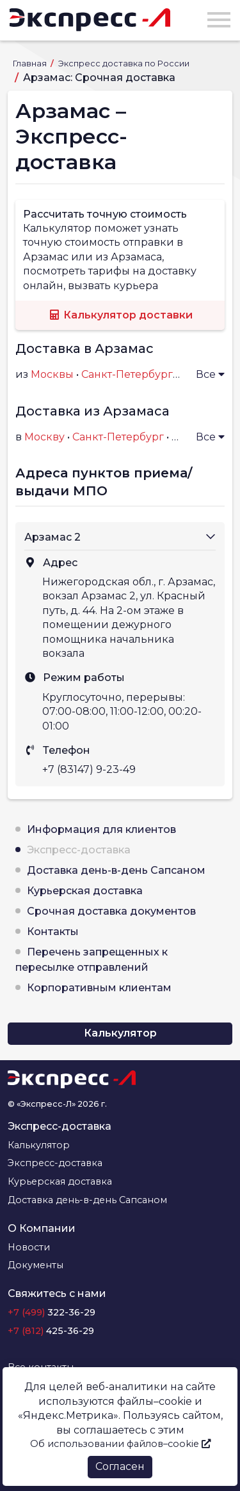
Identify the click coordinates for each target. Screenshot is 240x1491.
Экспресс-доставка (79, 850)
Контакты (53, 931)
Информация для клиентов (101, 829)
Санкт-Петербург (118, 437)
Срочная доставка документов (111, 911)
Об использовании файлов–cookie (120, 1444)
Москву (44, 437)
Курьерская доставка (85, 891)
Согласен (120, 1466)
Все (210, 374)
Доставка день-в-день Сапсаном (116, 870)
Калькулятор (120, 1033)
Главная (31, 63)
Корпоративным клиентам (99, 988)
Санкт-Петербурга (130, 374)
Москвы (52, 374)
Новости (29, 1247)
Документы (35, 1265)
